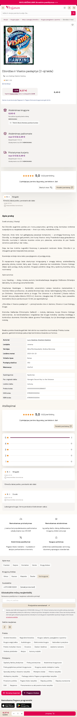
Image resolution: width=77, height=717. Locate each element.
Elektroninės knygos (41, 642)
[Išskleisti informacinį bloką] (64, 7)
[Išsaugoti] (72, 25)
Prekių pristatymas (33, 663)
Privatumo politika (10, 681)
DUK (5, 685)
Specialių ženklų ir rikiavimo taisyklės (17, 672)
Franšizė (6, 565)
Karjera (15, 565)
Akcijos (6, 20)
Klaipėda (23, 576)
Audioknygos (26, 642)
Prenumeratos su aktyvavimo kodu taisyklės (37, 685)
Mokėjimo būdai (39, 672)
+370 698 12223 (10, 587)
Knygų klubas (45, 565)
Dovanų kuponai (13, 693)
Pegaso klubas (33, 693)
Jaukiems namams (57, 647)
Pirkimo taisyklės (55, 672)
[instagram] (10, 627)
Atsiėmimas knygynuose (53, 663)
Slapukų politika (46, 681)
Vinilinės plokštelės (10, 651)
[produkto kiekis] (18, 713)
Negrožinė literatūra (27, 638)
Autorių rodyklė (35, 651)
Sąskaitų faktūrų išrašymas (13, 663)
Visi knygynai (43, 576)
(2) (11, 80)
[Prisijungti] (69, 7)
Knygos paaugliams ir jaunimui (50, 20)
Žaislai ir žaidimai (41, 647)
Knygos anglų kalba (11, 642)
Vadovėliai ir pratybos (60, 642)
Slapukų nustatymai (63, 681)
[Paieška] (73, 13)
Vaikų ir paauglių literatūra (30, 20)
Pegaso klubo (14, 94)
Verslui (34, 565)
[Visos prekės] (3, 7)
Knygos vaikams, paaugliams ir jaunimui (52, 638)
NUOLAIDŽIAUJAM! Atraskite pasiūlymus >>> (38, 2)
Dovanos (28, 647)
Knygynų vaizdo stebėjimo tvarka (47, 667)
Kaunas (14, 576)
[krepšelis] (74, 7)
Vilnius (6, 576)
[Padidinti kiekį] (22, 713)
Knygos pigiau (15, 20)
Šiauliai (32, 576)
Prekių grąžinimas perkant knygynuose (17, 667)
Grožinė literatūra (10, 638)
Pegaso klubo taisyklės (28, 681)
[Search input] (36, 13)
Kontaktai (25, 565)
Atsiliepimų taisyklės (11, 676)
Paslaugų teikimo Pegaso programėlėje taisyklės (39, 676)
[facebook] (4, 627)
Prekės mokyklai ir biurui (12, 647)
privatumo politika (12, 617)
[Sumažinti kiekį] (14, 713)
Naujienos (13, 685)
